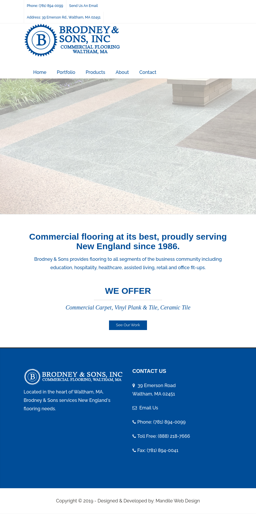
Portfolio (66, 72)
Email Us (148, 408)
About (122, 72)
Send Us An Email (83, 6)
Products (95, 72)
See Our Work (128, 325)
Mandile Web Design (178, 501)
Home (40, 72)
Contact (147, 72)
